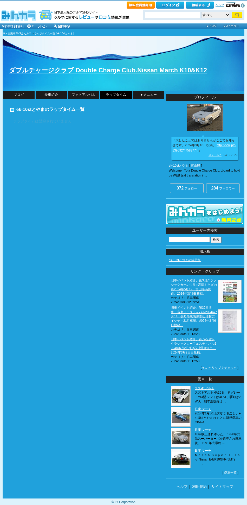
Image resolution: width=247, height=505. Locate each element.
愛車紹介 (51, 95)
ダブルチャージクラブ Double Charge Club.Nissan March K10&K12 (108, 70)
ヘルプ (220, 5)
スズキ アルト (204, 388)
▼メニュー (148, 95)
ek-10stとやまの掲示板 (185, 260)
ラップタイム (116, 95)
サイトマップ (222, 486)
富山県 (195, 165)
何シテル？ (215, 155)
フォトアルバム (83, 95)
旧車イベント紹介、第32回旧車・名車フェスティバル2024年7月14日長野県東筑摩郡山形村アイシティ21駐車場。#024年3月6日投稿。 (194, 316)
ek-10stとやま (178, 165)
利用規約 (199, 486)
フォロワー (223, 188)
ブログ (19, 95)
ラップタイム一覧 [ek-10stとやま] (54, 33)
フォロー (187, 188)
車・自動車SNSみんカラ (17, 33)
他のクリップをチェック (219, 368)
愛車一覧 (230, 473)
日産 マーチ (203, 409)
